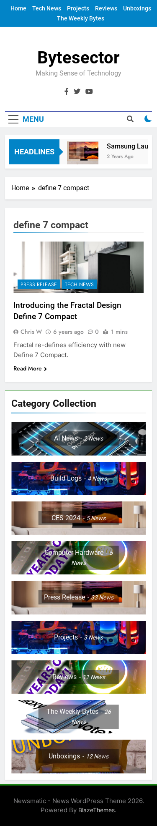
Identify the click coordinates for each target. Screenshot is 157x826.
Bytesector (78, 58)
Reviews (106, 8)
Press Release (39, 284)
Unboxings (137, 8)
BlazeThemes (96, 809)
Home (18, 8)
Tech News (46, 8)
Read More (30, 368)
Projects (78, 8)
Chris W (31, 331)
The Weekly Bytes (80, 18)
